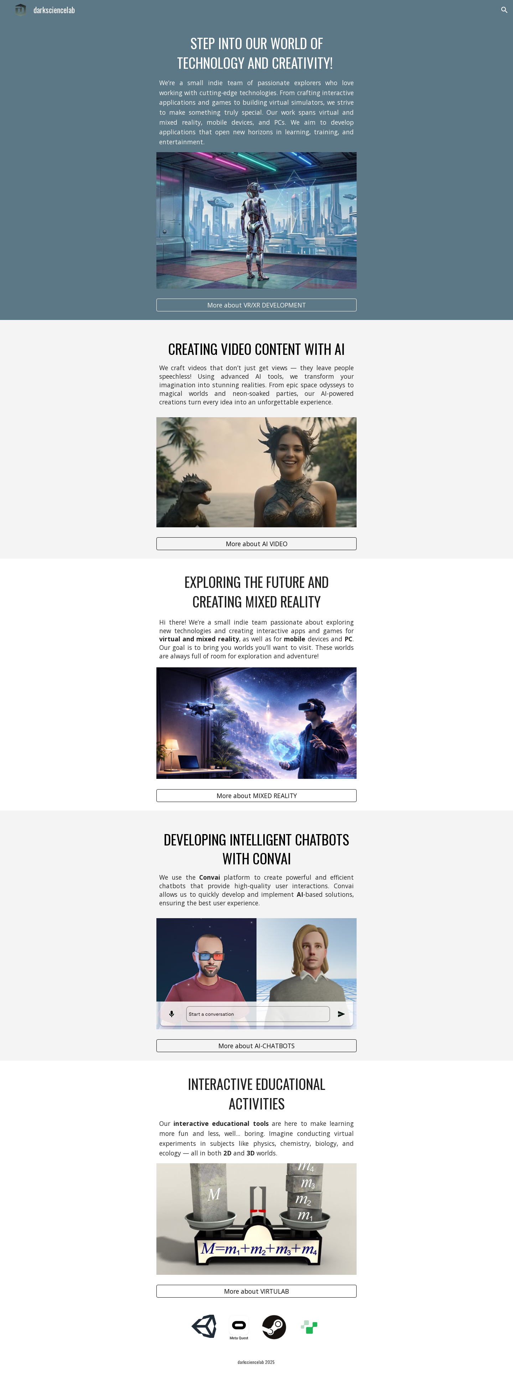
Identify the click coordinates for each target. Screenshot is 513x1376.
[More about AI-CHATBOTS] (256, 1046)
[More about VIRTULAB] (256, 1291)
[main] (256, 90)
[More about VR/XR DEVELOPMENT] (256, 305)
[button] (504, 10)
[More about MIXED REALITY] (256, 795)
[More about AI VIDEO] (256, 544)
